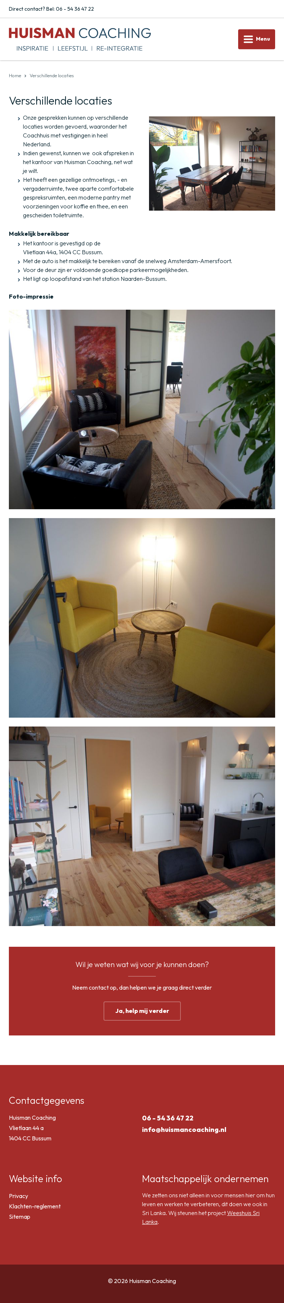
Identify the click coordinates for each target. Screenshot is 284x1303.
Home (15, 75)
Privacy (18, 1196)
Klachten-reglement (35, 1206)
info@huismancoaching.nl (184, 1129)
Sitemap (19, 1216)
